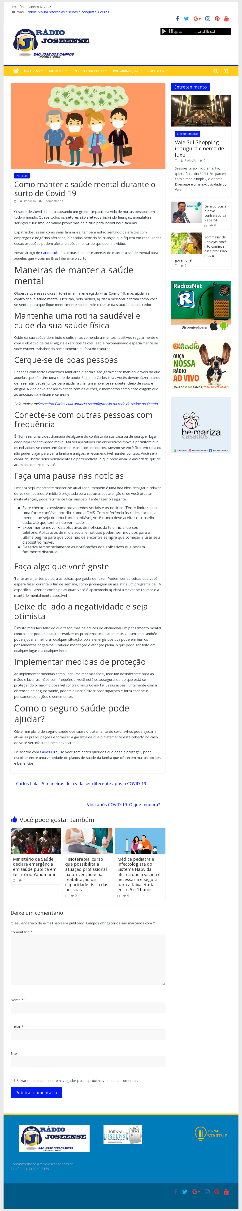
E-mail (17, 1026)
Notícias (32, 70)
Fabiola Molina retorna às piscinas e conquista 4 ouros (67, 12)
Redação (30, 201)
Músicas (56, 70)
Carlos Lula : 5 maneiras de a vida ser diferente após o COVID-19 (78, 783)
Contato (155, 70)
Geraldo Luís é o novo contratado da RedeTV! (215, 213)
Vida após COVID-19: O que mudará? (126, 804)
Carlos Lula (50, 252)
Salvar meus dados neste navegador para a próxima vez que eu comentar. (77, 1080)
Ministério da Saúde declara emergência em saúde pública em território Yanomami (34, 866)
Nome (17, 999)
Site (14, 1053)
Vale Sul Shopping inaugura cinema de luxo (199, 148)
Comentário (21, 932)
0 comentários (51, 201)
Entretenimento (88, 70)
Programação (125, 70)
